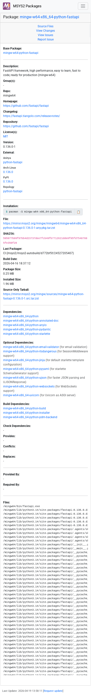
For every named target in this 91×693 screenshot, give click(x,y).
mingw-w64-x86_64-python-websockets (29, 386)
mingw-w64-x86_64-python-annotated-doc (30, 320)
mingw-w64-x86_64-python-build (24, 408)
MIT (5, 136)
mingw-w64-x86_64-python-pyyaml (26, 369)
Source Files (45, 26)
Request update (53, 691)
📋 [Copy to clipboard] (78, 212)
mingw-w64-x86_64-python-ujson (25, 377)
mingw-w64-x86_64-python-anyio (25, 325)
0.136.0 (8, 172)
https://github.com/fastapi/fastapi (26, 105)
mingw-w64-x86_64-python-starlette (26, 334)
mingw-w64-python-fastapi (20, 53)
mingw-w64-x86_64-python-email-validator (31, 347)
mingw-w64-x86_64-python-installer (26, 412)
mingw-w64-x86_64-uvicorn (21, 395)
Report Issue (46, 39)
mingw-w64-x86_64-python (21, 316)
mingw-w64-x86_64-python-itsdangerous (30, 351)
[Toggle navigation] (83, 6)
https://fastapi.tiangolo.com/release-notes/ (31, 116)
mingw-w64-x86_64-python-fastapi (49, 17)
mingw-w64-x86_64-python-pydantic (27, 329)
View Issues (45, 35)
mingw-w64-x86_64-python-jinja (24, 360)
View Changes (45, 30)
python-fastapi (12, 162)
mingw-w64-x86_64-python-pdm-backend (30, 417)
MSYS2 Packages (22, 6)
